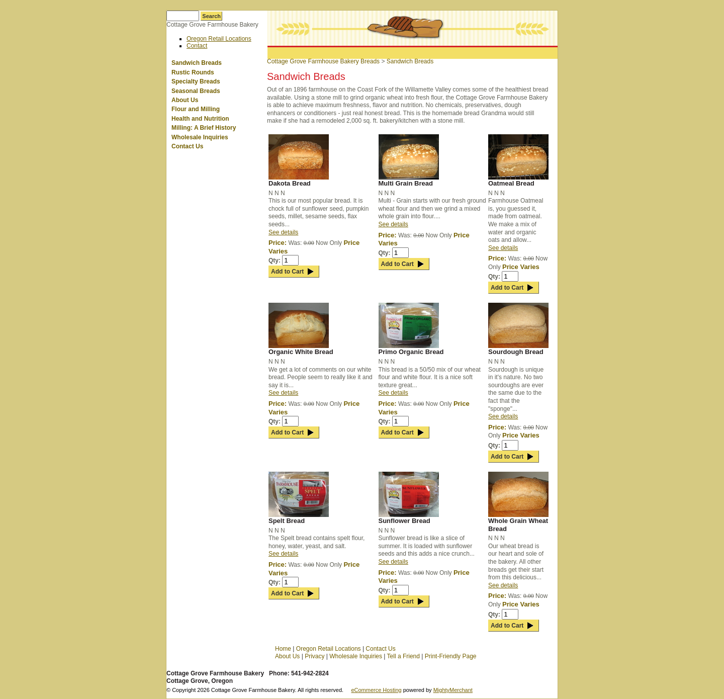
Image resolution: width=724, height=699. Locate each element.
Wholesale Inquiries (199, 137)
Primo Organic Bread (411, 352)
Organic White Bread (300, 352)
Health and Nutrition (200, 118)
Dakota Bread (289, 183)
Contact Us (187, 146)
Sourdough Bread (516, 352)
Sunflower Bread (404, 521)
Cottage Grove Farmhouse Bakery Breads (323, 61)
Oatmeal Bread (511, 183)
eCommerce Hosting (376, 690)
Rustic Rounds (192, 72)
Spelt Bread (286, 521)
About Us (184, 100)
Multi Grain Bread (406, 183)
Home (283, 648)
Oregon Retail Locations (219, 38)
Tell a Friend (403, 656)
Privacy (314, 656)
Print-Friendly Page (451, 656)
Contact (197, 45)
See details (283, 232)
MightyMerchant (453, 690)
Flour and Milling (195, 109)
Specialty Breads (195, 81)
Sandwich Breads (196, 62)
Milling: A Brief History (203, 127)
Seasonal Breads (195, 91)
